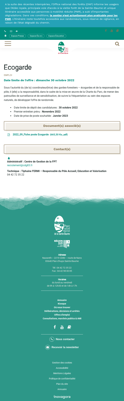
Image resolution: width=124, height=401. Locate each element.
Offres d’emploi (62, 314)
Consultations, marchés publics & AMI (62, 318)
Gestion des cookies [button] (62, 362)
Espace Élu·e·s (36, 36)
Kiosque (62, 303)
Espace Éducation (56, 36)
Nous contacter (62, 339)
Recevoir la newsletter (62, 347)
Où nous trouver (62, 307)
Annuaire (62, 300)
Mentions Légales (62, 373)
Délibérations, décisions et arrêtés (62, 311)
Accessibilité (62, 368)
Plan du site (62, 384)
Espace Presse (17, 36)
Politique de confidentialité (62, 378)
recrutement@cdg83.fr (19, 165)
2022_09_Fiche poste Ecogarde (37, 135)
